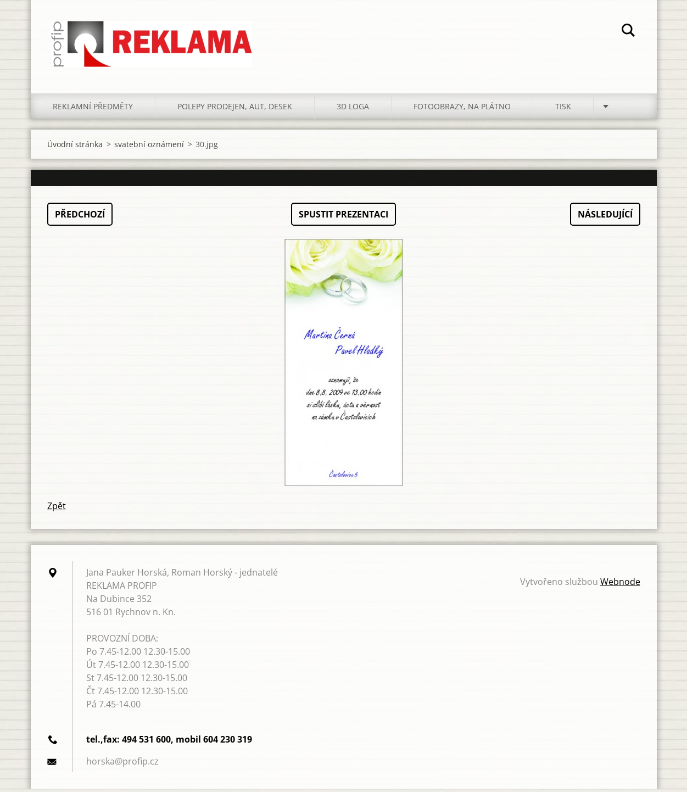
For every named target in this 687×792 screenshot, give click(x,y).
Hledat (628, 32)
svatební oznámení (149, 147)
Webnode (620, 585)
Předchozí (80, 217)
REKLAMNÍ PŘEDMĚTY (93, 109)
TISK (563, 109)
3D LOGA (353, 109)
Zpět (56, 509)
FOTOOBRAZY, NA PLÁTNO (462, 109)
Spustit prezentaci (343, 217)
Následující (605, 217)
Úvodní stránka (75, 147)
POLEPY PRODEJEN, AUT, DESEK (234, 109)
